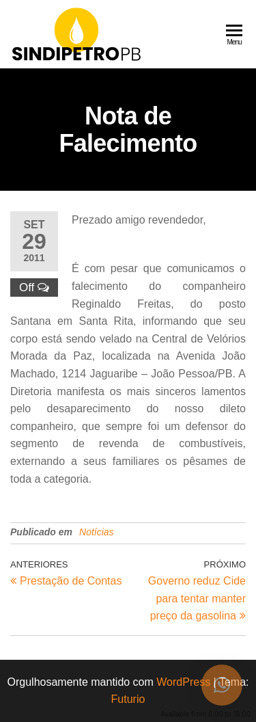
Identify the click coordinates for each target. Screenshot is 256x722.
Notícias (96, 531)
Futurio (128, 699)
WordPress (183, 682)
